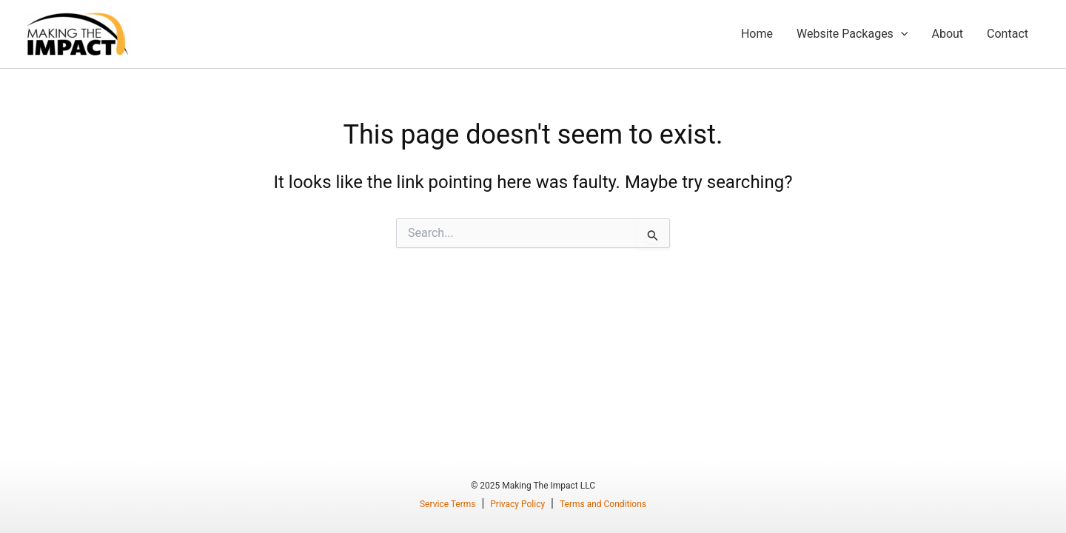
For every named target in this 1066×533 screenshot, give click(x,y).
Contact (1007, 34)
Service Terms (448, 504)
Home (757, 34)
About (947, 34)
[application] (901, 34)
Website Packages (852, 34)
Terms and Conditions (603, 504)
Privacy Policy (517, 504)
